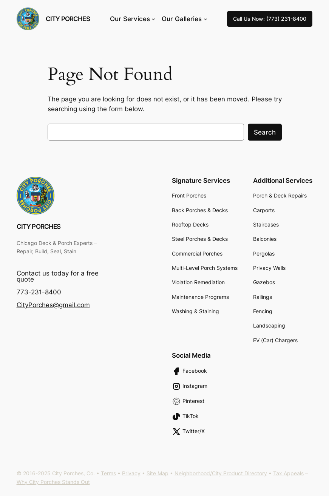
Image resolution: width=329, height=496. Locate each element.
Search (265, 132)
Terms (108, 473)
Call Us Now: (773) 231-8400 (269, 18)
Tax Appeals (288, 473)
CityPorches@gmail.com (53, 305)
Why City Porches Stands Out (53, 482)
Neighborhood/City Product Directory (221, 473)
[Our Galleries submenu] (205, 19)
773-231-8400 (39, 292)
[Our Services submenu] (153, 19)
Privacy (131, 473)
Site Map (157, 473)
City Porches (68, 19)
